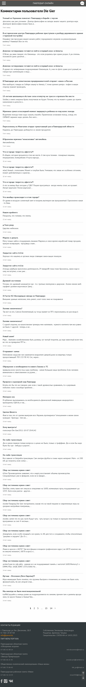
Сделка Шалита (10, 412)
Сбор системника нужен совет (16, 470)
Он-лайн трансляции (12, 440)
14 (51, 608)
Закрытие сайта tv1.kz (13, 253)
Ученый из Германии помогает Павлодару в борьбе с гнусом (30, 18)
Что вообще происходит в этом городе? (21, 197)
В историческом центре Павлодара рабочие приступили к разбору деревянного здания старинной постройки (43, 34)
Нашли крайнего (10, 212)
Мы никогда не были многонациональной (22, 591)
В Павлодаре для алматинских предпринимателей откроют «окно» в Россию (38, 81)
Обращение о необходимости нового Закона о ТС (25, 366)
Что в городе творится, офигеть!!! (18, 152)
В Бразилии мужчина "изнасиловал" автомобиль (24, 139)
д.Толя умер (8, 225)
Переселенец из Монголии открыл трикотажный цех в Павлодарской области (38, 126)
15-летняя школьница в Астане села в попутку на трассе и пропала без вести (38, 96)
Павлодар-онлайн (43, 3)
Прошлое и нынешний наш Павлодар (19, 382)
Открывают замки (11, 351)
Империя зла (9, 397)
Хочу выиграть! (10, 427)
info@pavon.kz (7, 635)
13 (46, 608)
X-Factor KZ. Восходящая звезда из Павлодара (24, 296)
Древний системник (12, 280)
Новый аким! (8, 336)
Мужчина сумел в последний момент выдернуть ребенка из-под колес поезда (38, 111)
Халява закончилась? (12, 308)
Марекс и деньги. (10, 238)
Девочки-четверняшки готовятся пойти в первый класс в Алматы (33, 51)
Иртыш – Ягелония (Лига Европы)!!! (19, 576)
